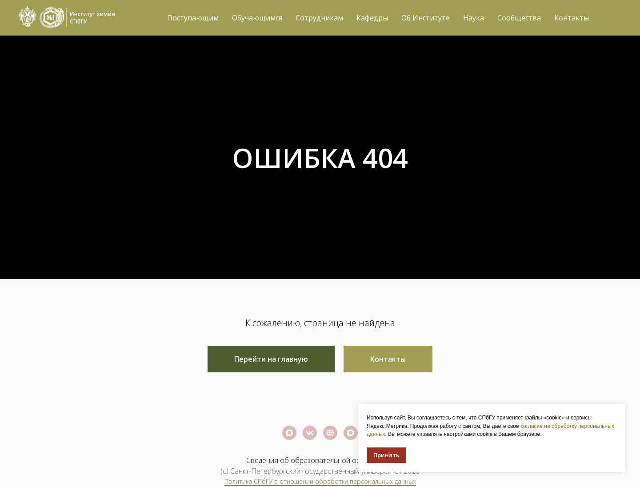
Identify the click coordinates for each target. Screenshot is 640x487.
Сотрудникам (319, 18)
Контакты (571, 18)
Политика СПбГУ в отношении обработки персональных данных (320, 481)
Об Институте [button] (425, 18)
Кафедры (372, 18)
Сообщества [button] (519, 18)
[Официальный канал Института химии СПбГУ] (351, 433)
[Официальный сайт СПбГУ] (330, 433)
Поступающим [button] (193, 18)
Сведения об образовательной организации (320, 460)
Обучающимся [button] (257, 18)
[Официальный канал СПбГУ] (289, 433)
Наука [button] (473, 18)
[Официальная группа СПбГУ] (310, 433)
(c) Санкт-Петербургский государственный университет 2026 (320, 471)
